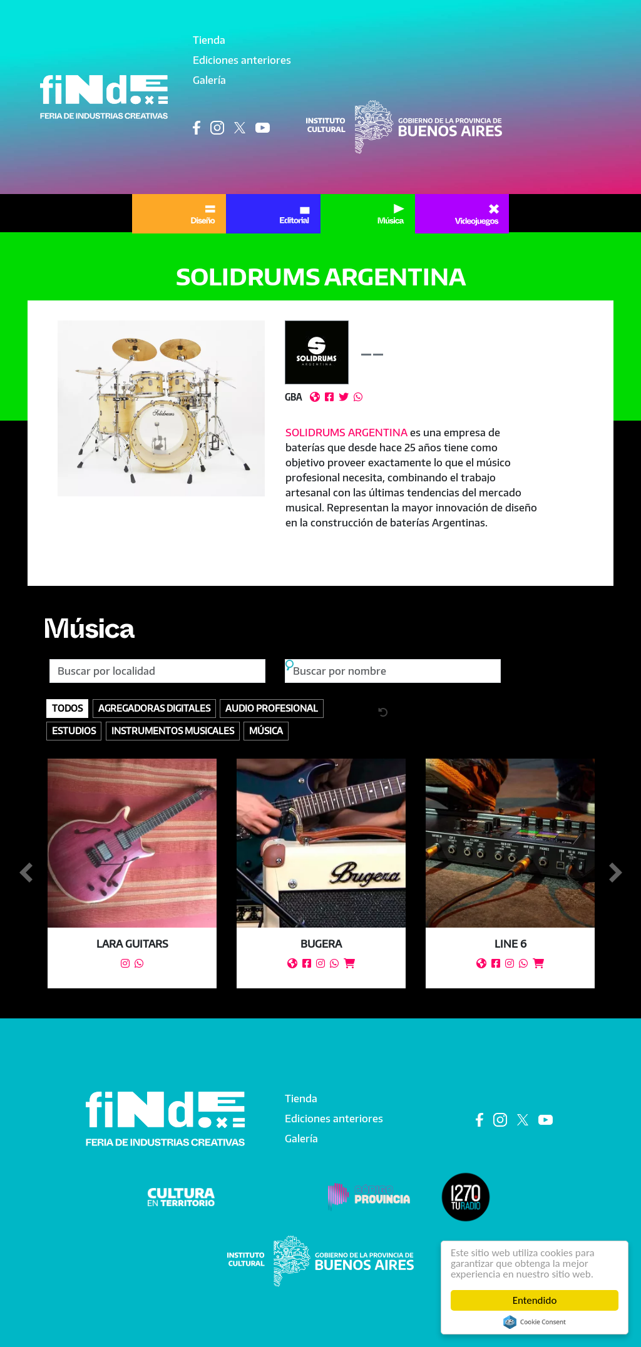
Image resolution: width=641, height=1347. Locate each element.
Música (88, 633)
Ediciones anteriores (242, 60)
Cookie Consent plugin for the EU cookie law (534, 1322)
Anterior (26, 873)
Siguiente (615, 873)
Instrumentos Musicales (172, 730)
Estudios (74, 730)
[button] (161, 408)
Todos (67, 708)
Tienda (209, 40)
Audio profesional (271, 708)
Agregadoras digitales (154, 708)
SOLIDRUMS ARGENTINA (346, 432)
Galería (209, 80)
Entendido (535, 1300)
